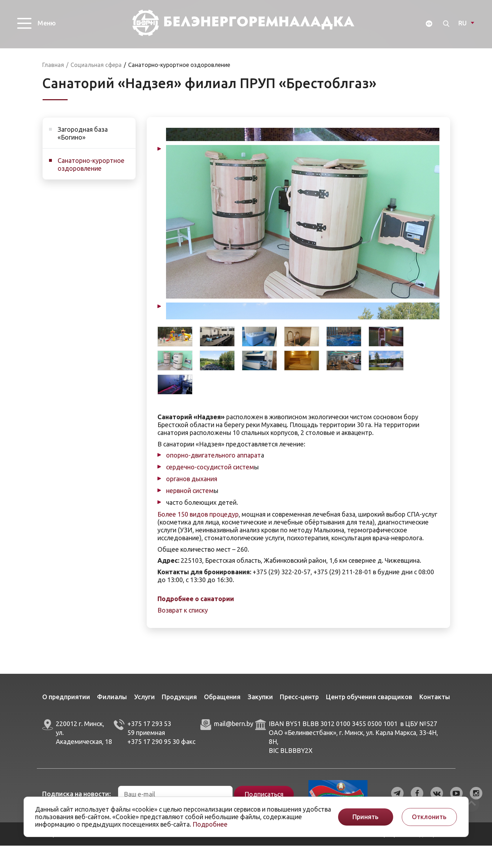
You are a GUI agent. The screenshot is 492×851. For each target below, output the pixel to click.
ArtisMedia (119, 839)
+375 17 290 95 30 (153, 746)
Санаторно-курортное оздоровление (91, 169)
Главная (53, 70)
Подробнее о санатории (195, 604)
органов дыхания (191, 484)
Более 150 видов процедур (198, 519)
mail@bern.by (233, 728)
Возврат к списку (182, 615)
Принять (365, 816)
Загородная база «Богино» (83, 138)
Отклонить (429, 816)
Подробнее (210, 824)
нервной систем (190, 495)
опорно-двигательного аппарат (213, 460)
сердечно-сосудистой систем (210, 472)
